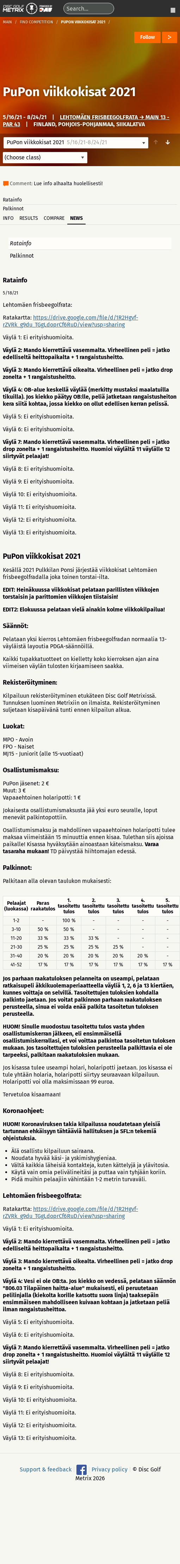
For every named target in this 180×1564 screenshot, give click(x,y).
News (76, 218)
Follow (147, 37)
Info (8, 218)
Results (28, 218)
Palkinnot (13, 209)
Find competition (36, 22)
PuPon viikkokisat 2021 (69, 92)
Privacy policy (110, 1469)
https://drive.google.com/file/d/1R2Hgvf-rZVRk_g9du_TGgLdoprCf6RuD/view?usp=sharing (70, 321)
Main (7, 22)
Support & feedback (46, 1469)
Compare (54, 218)
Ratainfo (12, 200)
